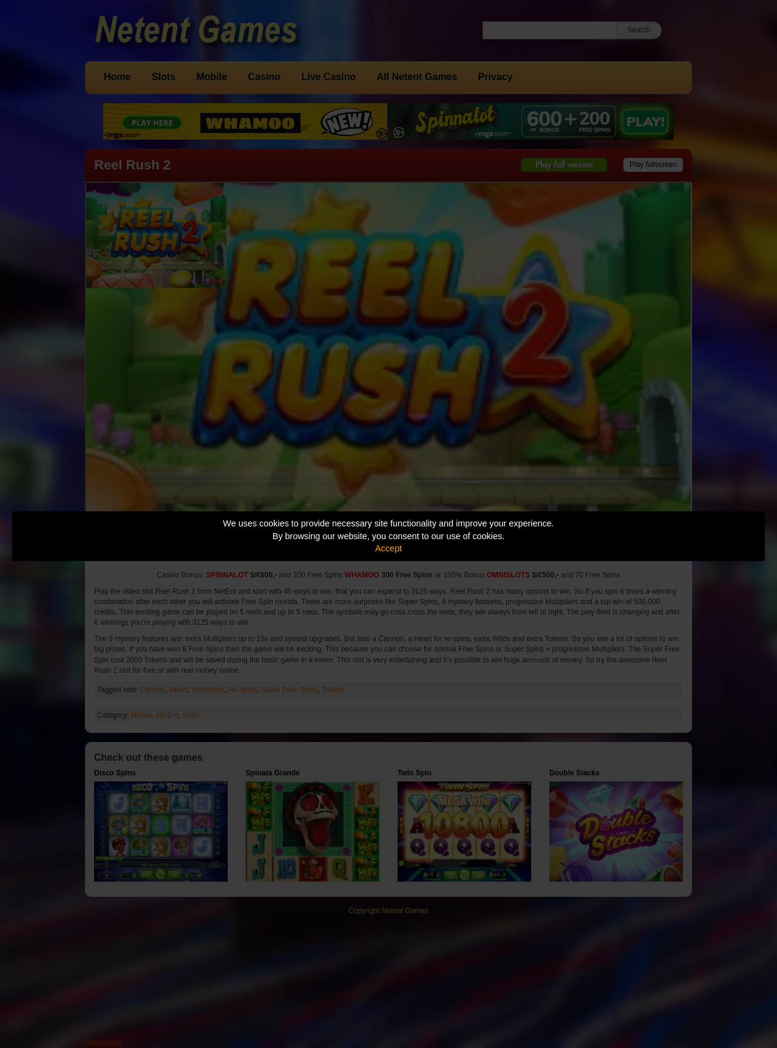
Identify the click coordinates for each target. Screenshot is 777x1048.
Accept (388, 548)
